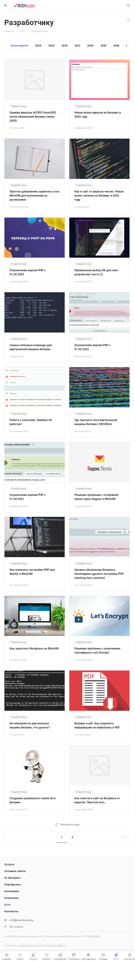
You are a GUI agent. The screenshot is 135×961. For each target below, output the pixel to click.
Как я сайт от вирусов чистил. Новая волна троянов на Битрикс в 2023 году (98, 195)
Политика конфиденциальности (23, 945)
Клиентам (11, 898)
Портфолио (12, 884)
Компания (11, 891)
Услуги (9, 864)
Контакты (11, 911)
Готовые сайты (15, 871)
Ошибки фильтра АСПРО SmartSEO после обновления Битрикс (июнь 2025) (33, 116)
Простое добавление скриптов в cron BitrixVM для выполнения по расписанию (34, 195)
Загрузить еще (67, 824)
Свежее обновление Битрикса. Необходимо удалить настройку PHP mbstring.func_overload (98, 574)
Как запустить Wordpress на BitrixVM (34, 648)
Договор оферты (56, 945)
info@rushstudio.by (21, 920)
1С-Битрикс (12, 877)
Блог (7, 904)
